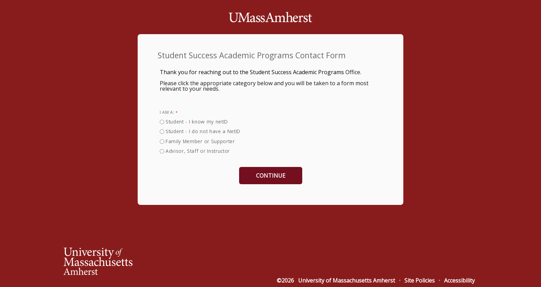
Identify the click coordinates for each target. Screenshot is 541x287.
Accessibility (459, 280)
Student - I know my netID (197, 121)
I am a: (167, 112)
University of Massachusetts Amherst (346, 280)
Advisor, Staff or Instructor (198, 151)
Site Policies (419, 280)
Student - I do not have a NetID (203, 131)
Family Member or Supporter (200, 141)
